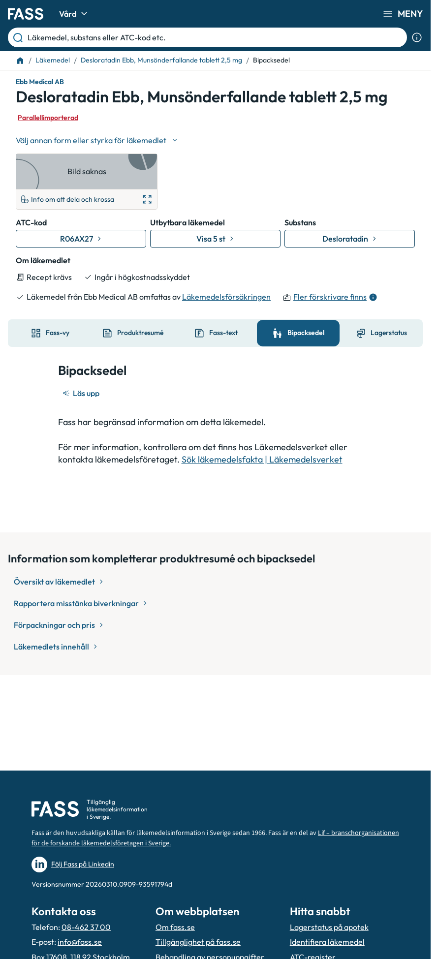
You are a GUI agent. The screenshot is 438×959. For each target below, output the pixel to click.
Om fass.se (175, 927)
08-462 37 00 (86, 927)
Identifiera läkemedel (327, 942)
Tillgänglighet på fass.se (198, 942)
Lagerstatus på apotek (329, 927)
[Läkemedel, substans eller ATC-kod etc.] (215, 37)
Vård (74, 14)
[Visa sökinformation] (417, 37)
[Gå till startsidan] (25, 14)
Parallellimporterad (48, 117)
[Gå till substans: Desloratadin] (349, 238)
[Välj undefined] (97, 140)
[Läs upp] (81, 393)
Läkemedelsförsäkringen (226, 297)
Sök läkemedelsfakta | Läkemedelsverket (262, 459)
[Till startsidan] (20, 60)
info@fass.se (80, 942)
